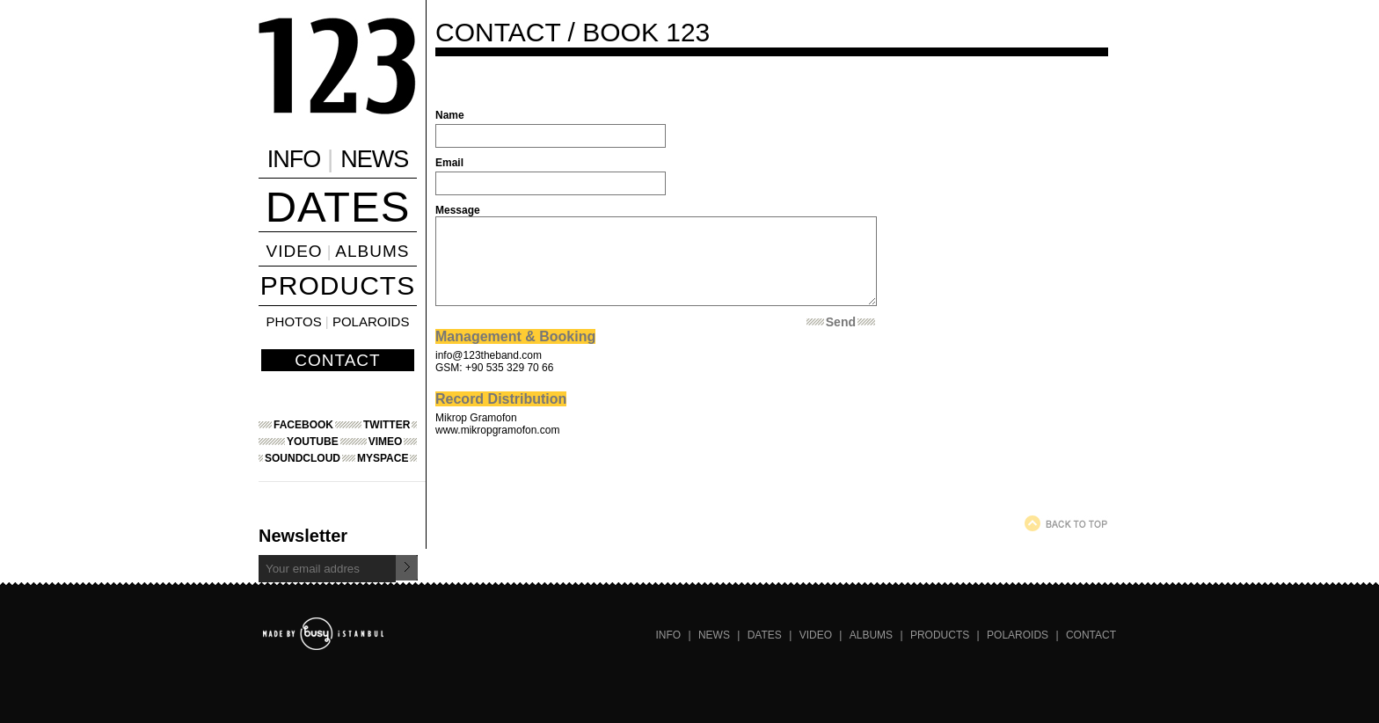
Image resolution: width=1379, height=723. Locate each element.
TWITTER (386, 425)
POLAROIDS (371, 321)
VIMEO (385, 441)
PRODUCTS (337, 285)
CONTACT (337, 360)
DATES (338, 206)
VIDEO (294, 251)
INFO (294, 159)
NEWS (374, 159)
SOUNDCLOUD (302, 458)
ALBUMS (372, 251)
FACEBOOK (303, 425)
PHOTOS (294, 321)
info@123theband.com (488, 355)
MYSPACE (382, 458)
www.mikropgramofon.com (497, 430)
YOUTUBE (313, 441)
